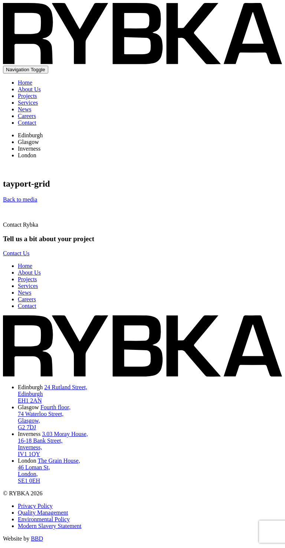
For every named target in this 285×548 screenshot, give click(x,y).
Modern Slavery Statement (50, 526)
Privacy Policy (35, 506)
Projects (27, 96)
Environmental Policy (44, 519)
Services (28, 102)
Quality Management (43, 512)
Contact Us (16, 253)
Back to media (20, 199)
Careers (27, 116)
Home (25, 82)
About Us (29, 89)
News (24, 109)
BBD (37, 538)
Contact (27, 122)
